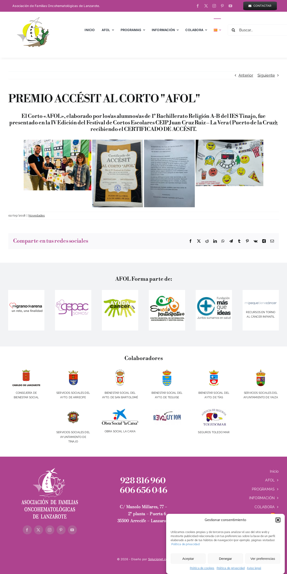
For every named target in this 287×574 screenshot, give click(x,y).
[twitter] (206, 6)
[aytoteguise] (167, 371)
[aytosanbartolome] (120, 371)
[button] (278, 522)
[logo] (260, 303)
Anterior (246, 75)
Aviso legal (254, 570)
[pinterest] (222, 6)
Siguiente (266, 75)
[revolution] (167, 410)
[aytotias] (214, 371)
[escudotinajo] (73, 410)
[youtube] (230, 6)
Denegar (225, 561)
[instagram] (214, 6)
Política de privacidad (185, 546)
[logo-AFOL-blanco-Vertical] (50, 469)
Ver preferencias (262, 561)
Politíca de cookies (202, 570)
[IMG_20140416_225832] (167, 295)
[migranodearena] (26, 302)
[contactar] (260, 6)
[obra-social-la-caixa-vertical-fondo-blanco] (120, 410)
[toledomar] (214, 410)
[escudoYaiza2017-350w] (261, 371)
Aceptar (188, 561)
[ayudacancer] (120, 300)
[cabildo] (26, 371)
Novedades (36, 215)
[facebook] (198, 6)
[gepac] (73, 299)
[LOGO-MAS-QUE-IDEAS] (214, 291)
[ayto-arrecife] (73, 371)
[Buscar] (233, 30)
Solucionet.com (159, 559)
